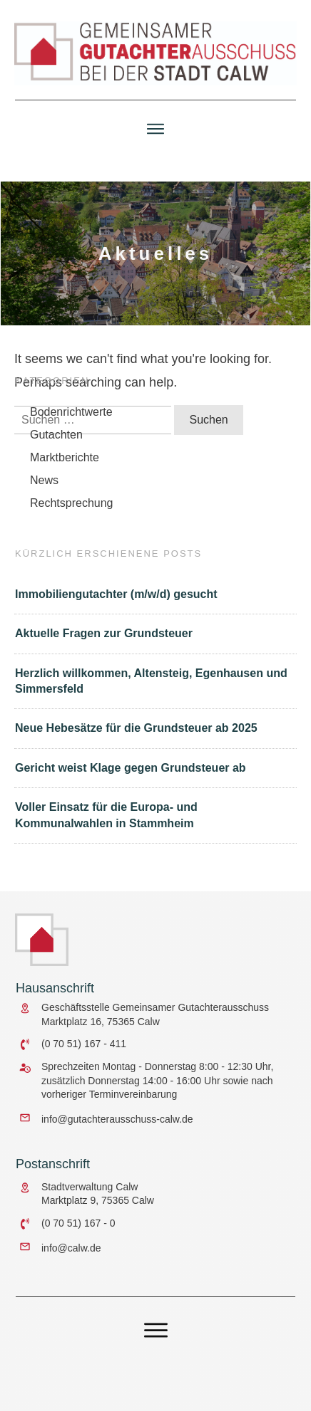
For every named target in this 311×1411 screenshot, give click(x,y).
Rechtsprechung (71, 508)
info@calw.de (71, 1248)
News (44, 485)
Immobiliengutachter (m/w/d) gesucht (116, 599)
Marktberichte (64, 462)
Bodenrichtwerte (71, 417)
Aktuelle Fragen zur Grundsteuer (104, 638)
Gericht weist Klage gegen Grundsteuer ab (130, 773)
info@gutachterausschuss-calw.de (117, 1119)
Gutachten (56, 440)
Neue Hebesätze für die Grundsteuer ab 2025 (136, 734)
